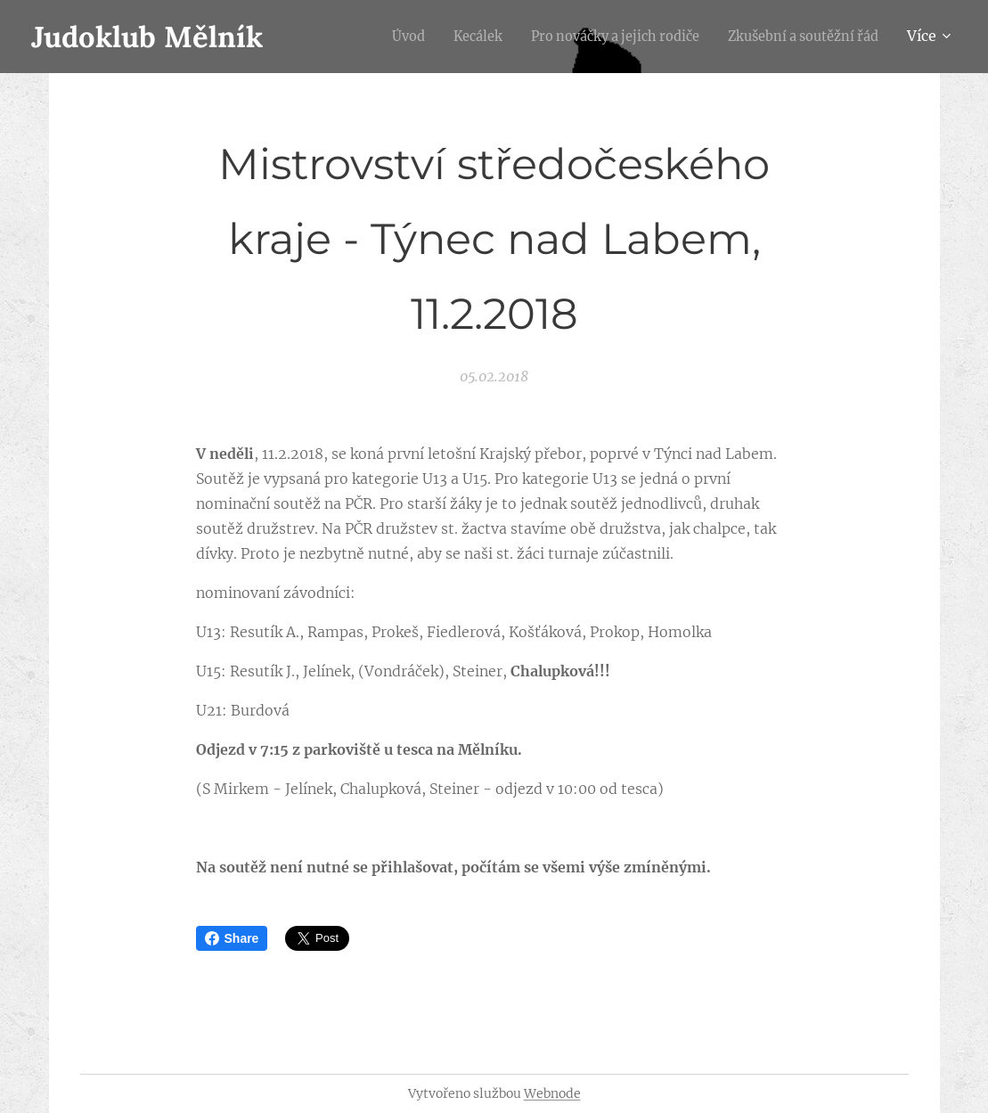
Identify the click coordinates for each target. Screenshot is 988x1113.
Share (232, 938)
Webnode (552, 1093)
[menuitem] (368, 36)
